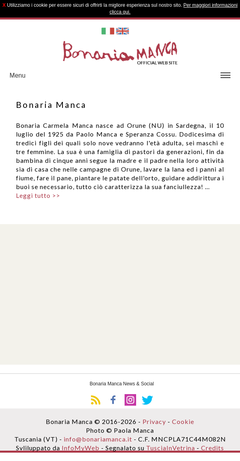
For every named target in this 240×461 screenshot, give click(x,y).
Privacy (154, 421)
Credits (212, 447)
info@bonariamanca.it (98, 439)
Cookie (183, 421)
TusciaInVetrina (169, 447)
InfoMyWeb (81, 447)
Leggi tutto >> (38, 195)
